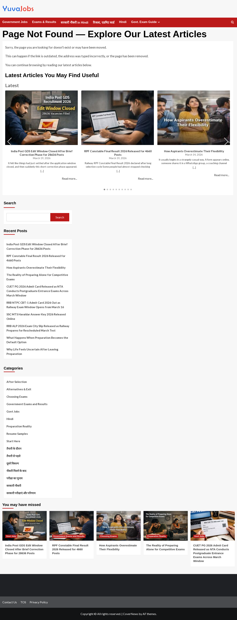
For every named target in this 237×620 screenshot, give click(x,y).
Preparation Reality (19, 426)
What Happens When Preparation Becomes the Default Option (37, 340)
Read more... (69, 178)
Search (10, 203)
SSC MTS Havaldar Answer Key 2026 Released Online (36, 316)
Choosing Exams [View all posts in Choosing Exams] (108, 536)
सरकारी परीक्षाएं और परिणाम (21, 493)
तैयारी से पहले (13, 456)
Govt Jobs (12, 411)
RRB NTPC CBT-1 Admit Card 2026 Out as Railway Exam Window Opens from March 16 (35, 305)
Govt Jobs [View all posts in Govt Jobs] (11, 536)
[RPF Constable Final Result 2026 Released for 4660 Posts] (71, 525)
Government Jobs (15, 22)
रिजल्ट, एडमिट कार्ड (103, 22)
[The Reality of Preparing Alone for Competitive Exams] (165, 525)
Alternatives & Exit (18, 389)
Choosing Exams (16, 396)
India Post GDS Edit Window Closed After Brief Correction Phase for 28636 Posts (42, 152)
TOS (23, 602)
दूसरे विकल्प (12, 463)
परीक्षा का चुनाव (14, 478)
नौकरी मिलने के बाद (16, 470)
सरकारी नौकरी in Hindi (74, 22)
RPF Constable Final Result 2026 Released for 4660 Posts (118, 152)
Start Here (13, 441)
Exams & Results (44, 22)
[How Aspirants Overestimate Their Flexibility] (118, 525)
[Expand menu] (159, 22)
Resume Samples (17, 433)
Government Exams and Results (26, 404)
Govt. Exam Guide (146, 22)
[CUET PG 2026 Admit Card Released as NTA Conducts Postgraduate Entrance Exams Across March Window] (213, 525)
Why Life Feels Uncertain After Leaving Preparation (32, 351)
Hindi (122, 22)
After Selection (16, 381)
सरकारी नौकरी (13, 485)
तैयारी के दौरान (13, 448)
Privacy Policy (39, 602)
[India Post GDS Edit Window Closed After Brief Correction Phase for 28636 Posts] (24, 525)
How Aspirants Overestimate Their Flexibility (194, 151)
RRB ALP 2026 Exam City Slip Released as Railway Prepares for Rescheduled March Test (37, 328)
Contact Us (9, 602)
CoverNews (130, 614)
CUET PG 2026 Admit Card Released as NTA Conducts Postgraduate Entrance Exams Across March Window (37, 291)
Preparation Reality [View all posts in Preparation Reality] (156, 536)
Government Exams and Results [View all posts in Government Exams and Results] (69, 536)
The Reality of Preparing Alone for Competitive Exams (37, 277)
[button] (226, 142)
